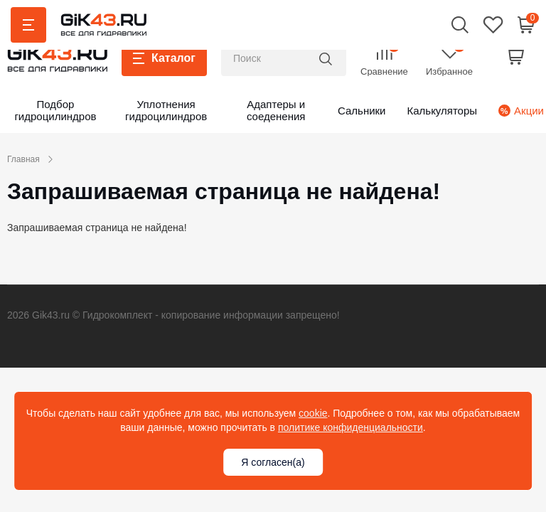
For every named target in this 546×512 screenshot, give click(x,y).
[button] (460, 24)
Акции (515, 111)
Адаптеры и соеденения (276, 110)
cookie (313, 413)
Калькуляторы (442, 111)
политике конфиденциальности (350, 427)
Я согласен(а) (272, 462)
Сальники (362, 111)
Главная (23, 159)
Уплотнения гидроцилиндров (166, 110)
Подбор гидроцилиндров (55, 110)
